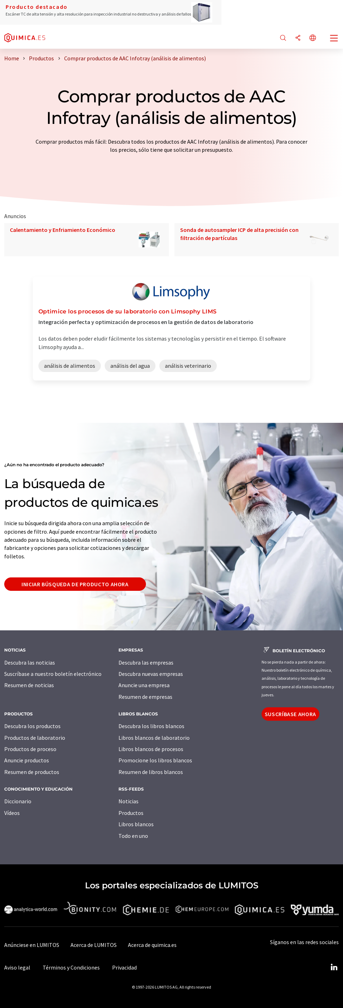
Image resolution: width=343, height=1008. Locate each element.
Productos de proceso (30, 748)
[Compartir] (298, 38)
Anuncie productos (26, 760)
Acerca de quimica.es (152, 944)
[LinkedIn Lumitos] (334, 967)
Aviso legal (17, 967)
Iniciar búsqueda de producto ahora (75, 584)
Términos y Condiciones (71, 967)
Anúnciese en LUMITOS (31, 944)
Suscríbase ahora (290, 714)
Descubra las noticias (29, 662)
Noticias (128, 801)
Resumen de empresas (145, 696)
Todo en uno (133, 835)
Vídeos (12, 812)
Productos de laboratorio (34, 737)
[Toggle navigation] (334, 38)
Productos (130, 812)
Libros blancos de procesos (150, 748)
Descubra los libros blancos (151, 726)
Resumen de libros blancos (150, 771)
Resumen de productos (31, 771)
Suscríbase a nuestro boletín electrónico (53, 673)
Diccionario (17, 801)
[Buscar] (283, 38)
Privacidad (124, 967)
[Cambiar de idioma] (313, 38)
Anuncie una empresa (144, 685)
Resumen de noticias (29, 685)
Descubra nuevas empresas (150, 673)
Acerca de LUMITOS (94, 944)
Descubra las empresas (145, 662)
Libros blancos (136, 824)
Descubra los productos (32, 726)
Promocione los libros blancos (155, 760)
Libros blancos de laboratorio (154, 737)
